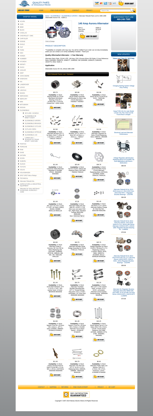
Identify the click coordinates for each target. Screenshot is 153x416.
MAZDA (22, 98)
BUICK (22, 35)
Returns (64, 392)
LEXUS (22, 92)
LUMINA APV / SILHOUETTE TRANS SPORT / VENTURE (32, 144)
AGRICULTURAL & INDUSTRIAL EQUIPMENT (30, 189)
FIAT (21, 52)
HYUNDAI (23, 66)
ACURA (22, 26)
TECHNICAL (24, 183)
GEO (21, 58)
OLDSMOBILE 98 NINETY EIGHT (30, 121)
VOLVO (22, 174)
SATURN (23, 160)
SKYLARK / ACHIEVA (32, 118)
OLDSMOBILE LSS (31, 140)
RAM (21, 154)
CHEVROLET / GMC (26, 40)
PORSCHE (23, 151)
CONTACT (75, 15)
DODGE (22, 46)
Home (47, 21)
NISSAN (22, 112)
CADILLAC (23, 37)
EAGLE (22, 49)
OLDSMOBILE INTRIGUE (33, 137)
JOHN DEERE (24, 81)
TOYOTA (23, 171)
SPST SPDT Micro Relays (28, 180)
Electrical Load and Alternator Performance (123, 138)
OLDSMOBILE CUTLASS (33, 131)
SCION (22, 163)
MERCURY (23, 103)
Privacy (89, 15)
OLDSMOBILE (24, 115)
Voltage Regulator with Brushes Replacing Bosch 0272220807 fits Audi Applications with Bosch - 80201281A (123, 165)
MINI (21, 106)
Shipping (53, 392)
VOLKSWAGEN (25, 177)
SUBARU (23, 166)
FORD (22, 55)
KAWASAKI (23, 83)
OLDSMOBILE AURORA (33, 125)
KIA (21, 86)
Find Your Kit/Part (58, 15)
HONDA (22, 60)
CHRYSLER (24, 43)
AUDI (21, 29)
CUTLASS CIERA (30, 134)
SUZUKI (22, 169)
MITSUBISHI (24, 109)
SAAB (22, 157)
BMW (21, 32)
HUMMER (23, 63)
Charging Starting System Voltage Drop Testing (123, 91)
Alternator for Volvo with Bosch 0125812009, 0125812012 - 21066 (29, 195)
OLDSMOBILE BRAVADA (33, 128)
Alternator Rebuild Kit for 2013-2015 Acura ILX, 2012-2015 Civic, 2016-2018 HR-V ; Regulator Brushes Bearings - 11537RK (123, 196)
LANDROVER (24, 89)
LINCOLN (23, 95)
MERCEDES (24, 101)
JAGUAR (23, 75)
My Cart (112, 392)
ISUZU (22, 72)
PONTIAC (23, 149)
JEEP (22, 78)
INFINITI (22, 69)
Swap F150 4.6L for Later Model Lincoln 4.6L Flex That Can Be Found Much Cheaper (123, 117)
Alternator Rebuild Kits (27, 186)
